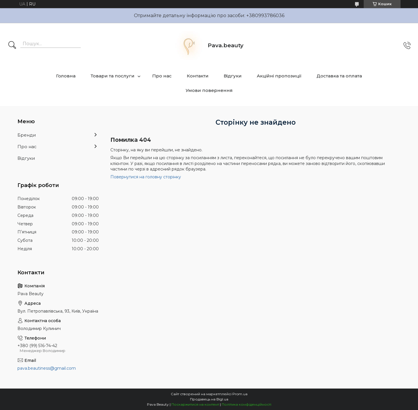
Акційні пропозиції (279, 76)
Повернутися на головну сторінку (145, 176)
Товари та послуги (112, 76)
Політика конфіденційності (246, 404)
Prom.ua (239, 394)
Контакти (198, 76)
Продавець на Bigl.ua (209, 399)
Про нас (162, 76)
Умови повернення (209, 90)
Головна (66, 76)
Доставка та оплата (339, 76)
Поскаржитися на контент (195, 404)
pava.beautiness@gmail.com (46, 368)
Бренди (26, 135)
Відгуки (233, 76)
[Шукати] (12, 45)
